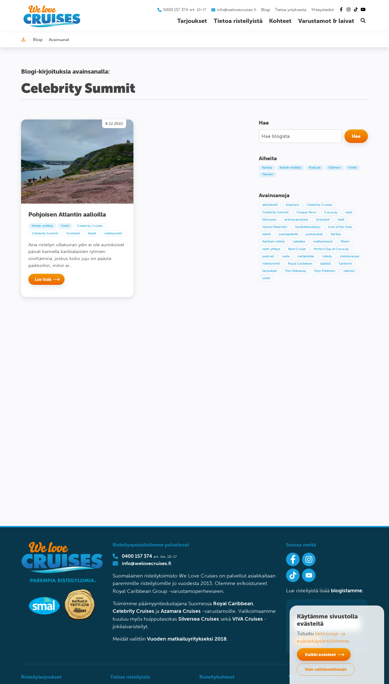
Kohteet (280, 21)
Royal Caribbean (233, 603)
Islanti (92, 233)
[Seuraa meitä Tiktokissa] (293, 575)
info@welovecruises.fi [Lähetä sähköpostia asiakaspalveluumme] (236, 9)
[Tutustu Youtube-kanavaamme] (363, 9)
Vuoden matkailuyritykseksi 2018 (187, 639)
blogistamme (346, 590)
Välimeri (334, 167)
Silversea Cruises (198, 619)
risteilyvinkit (113, 233)
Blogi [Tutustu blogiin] (265, 9)
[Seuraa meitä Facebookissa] (293, 559)
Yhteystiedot (322, 9)
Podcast (314, 167)
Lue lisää (43, 279)
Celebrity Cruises (90, 226)
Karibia (267, 167)
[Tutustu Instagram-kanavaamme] (348, 9)
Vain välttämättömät (326, 669)
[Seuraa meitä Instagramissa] (309, 559)
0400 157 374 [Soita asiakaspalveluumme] (175, 9)
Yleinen (267, 174)
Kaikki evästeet (320, 654)
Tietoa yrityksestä (290, 9)
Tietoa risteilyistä (238, 21)
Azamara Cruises (181, 611)
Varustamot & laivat (326, 21)
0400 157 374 (137, 556)
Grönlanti (73, 233)
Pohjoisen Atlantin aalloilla (67, 214)
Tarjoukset (192, 21)
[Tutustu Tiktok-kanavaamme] (355, 9)
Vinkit (65, 226)
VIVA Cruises (247, 619)
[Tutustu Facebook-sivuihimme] (341, 9)
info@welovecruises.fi (146, 563)
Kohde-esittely (42, 226)
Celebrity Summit (45, 233)
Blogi (38, 39)
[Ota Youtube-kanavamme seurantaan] (309, 575)
